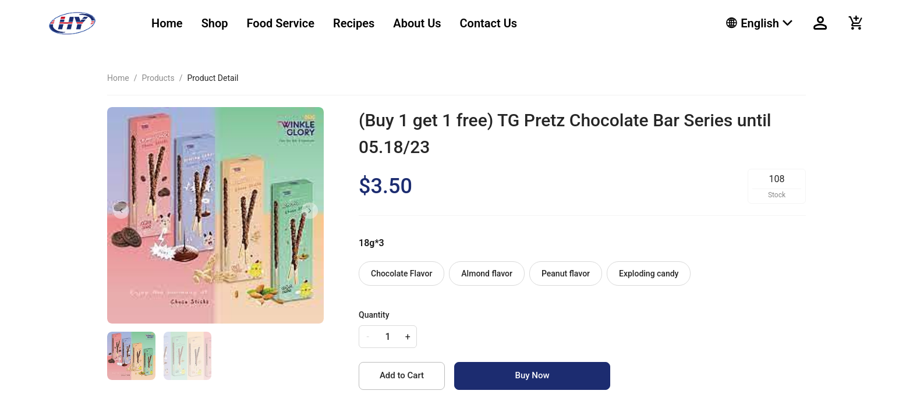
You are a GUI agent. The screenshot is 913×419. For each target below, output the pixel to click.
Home (167, 23)
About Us (417, 23)
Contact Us (489, 23)
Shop (214, 23)
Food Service (280, 23)
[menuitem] (167, 23)
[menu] (424, 23)
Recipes (353, 23)
